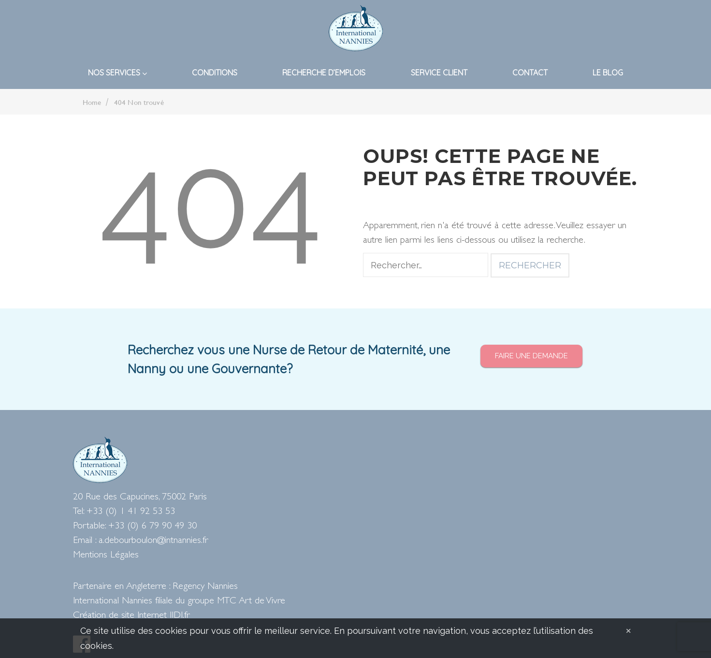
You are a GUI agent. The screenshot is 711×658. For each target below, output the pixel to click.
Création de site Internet (120, 615)
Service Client (439, 72)
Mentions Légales (106, 555)
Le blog (608, 72)
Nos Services (117, 72)
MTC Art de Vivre (251, 601)
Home (92, 102)
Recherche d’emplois (323, 72)
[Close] (628, 629)
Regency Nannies (205, 586)
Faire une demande (531, 355)
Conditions (214, 72)
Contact (530, 72)
